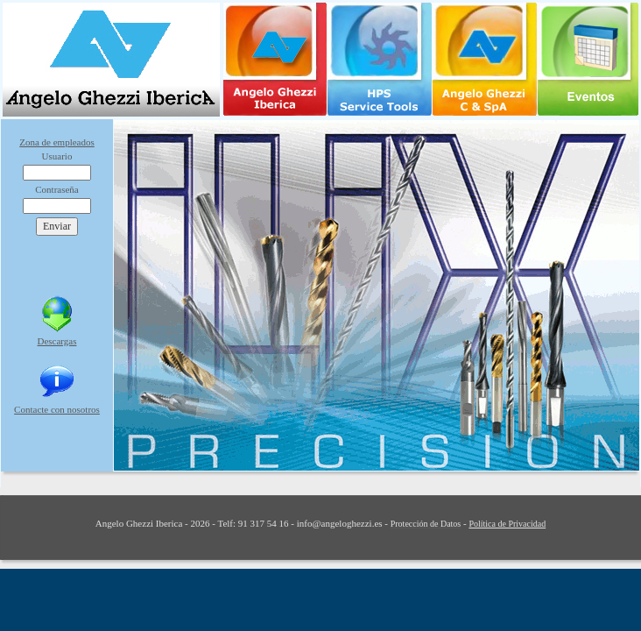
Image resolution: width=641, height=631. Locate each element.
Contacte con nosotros (57, 409)
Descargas (57, 341)
